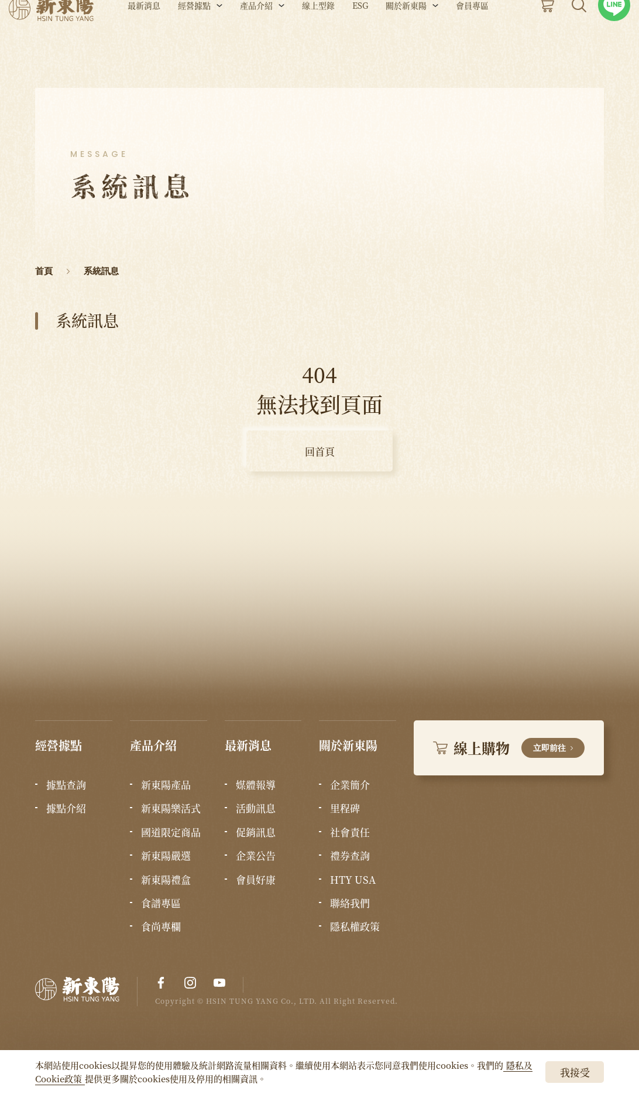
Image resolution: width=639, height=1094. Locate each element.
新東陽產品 (166, 785)
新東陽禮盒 (166, 880)
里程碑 (345, 808)
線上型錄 (318, 40)
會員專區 (472, 40)
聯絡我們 (350, 903)
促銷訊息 (256, 832)
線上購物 (509, 747)
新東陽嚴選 (166, 855)
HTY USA (353, 880)
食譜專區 (161, 903)
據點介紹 (66, 808)
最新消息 (144, 40)
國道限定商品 (171, 832)
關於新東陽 (406, 40)
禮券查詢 (350, 855)
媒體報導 (256, 785)
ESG (360, 40)
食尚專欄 (161, 926)
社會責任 (350, 832)
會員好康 (256, 880)
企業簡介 (350, 785)
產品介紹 (256, 40)
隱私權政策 (355, 926)
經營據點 (194, 40)
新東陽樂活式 (171, 808)
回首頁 (320, 451)
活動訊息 (256, 808)
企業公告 (256, 855)
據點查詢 (66, 785)
